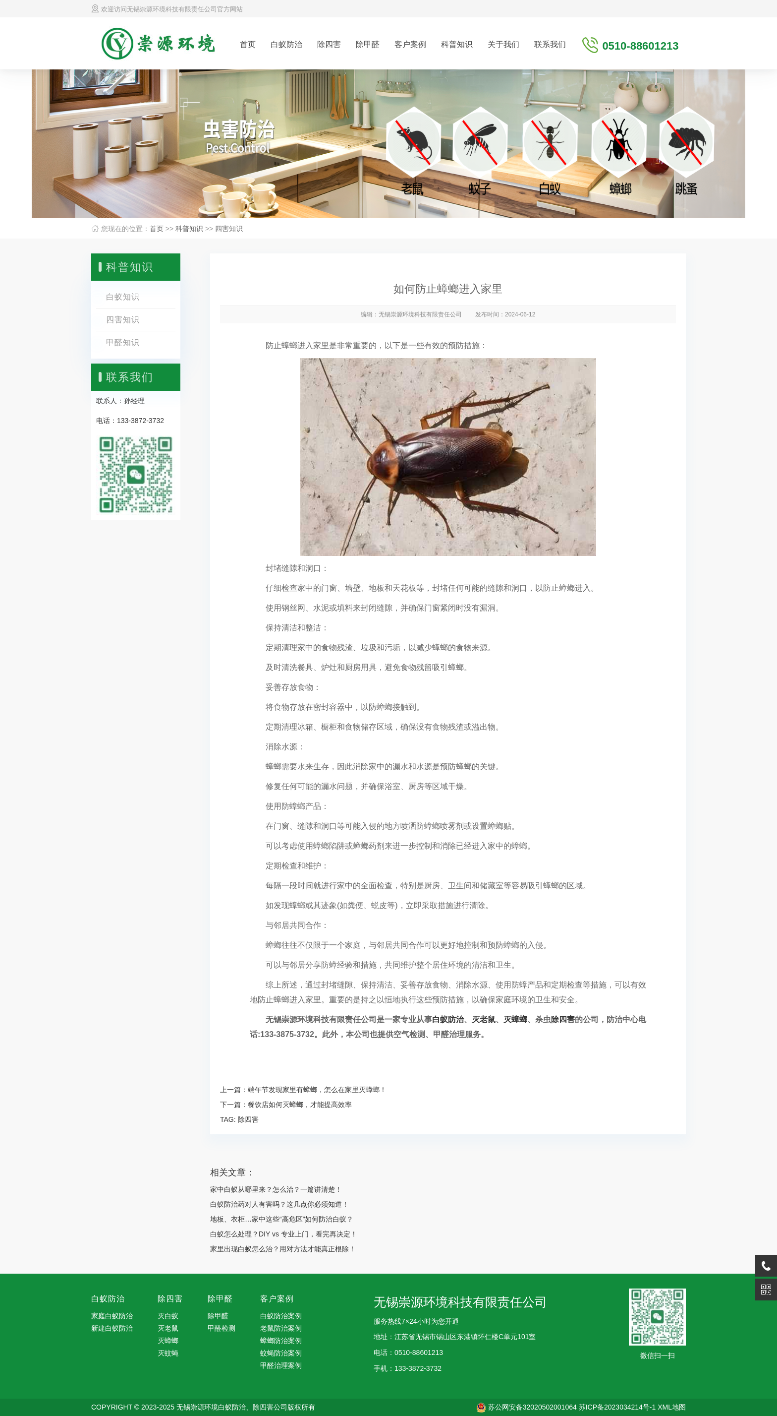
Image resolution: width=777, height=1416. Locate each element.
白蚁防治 (286, 44)
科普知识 (457, 44)
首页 (248, 44)
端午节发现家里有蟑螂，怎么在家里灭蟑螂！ (317, 1090)
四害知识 (229, 229)
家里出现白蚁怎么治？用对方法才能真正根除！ (283, 1249)
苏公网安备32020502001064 (532, 1407)
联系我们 (550, 44)
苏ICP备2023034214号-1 (617, 1407)
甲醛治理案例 (281, 1365)
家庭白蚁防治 (112, 1316)
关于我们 (503, 44)
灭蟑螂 (515, 1019)
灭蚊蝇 (168, 1353)
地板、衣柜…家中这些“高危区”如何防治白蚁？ (281, 1219)
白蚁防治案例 (281, 1316)
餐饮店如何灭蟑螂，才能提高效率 (300, 1104)
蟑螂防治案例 (281, 1341)
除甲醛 (368, 44)
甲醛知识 (123, 342)
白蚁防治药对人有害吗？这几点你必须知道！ (279, 1204)
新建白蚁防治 (112, 1328)
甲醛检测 (221, 1328)
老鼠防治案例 (281, 1328)
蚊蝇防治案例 (281, 1353)
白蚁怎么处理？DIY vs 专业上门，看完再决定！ (283, 1234)
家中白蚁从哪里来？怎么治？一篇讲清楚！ (276, 1189)
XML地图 (672, 1407)
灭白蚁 (168, 1316)
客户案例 (410, 44)
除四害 (329, 44)
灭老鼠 (484, 1019)
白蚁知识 (123, 297)
